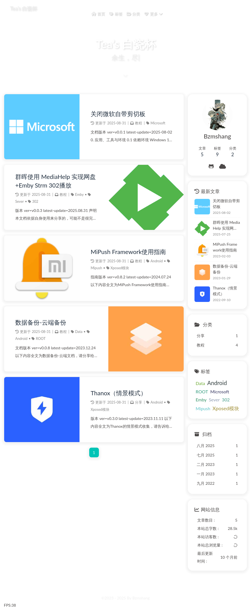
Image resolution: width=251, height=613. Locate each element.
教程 (138, 123)
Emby (79, 195)
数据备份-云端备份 (40, 322)
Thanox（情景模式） (119, 393)
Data (78, 332)
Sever (19, 201)
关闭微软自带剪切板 (118, 113)
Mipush (96, 268)
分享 (138, 402)
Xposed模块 (120, 268)
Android (156, 261)
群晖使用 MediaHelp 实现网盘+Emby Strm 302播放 (55, 181)
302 (35, 201)
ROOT (40, 339)
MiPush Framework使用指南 (128, 251)
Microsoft (157, 123)
